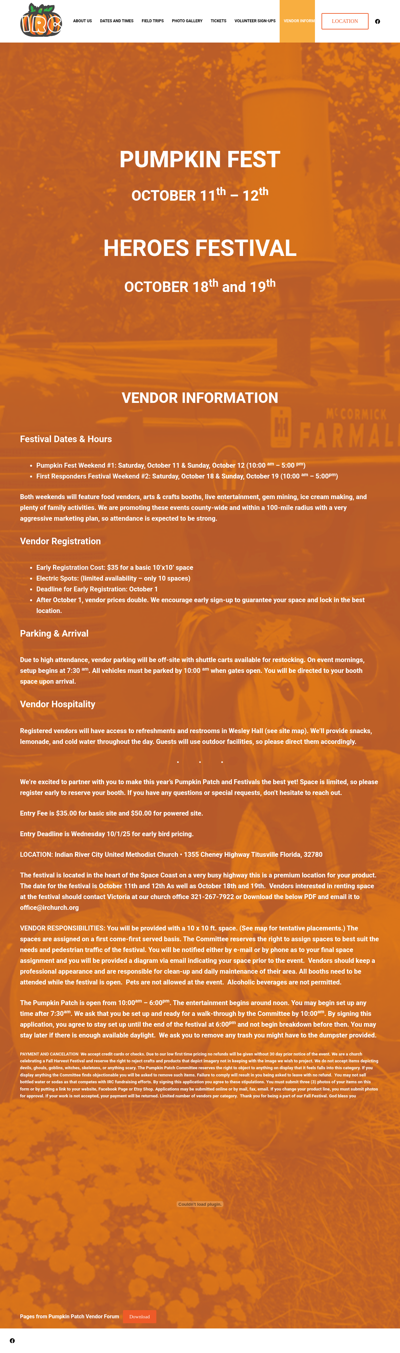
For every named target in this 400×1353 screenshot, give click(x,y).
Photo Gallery (187, 21)
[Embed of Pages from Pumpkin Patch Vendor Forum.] (200, 1204)
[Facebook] (377, 21)
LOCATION (345, 21)
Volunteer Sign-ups (255, 21)
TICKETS (218, 21)
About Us (82, 21)
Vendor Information (305, 21)
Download (140, 1316)
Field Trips (153, 21)
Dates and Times (116, 21)
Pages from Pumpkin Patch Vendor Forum (69, 1316)
